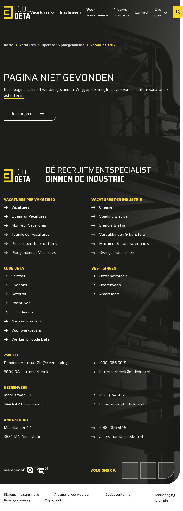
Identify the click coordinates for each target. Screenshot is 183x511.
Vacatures (42, 12)
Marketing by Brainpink (165, 497)
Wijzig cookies (55, 500)
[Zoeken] (178, 12)
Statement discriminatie (21, 494)
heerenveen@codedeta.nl (121, 404)
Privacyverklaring (17, 500)
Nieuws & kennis (121, 12)
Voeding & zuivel (114, 216)
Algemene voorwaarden (72, 494)
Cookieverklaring (118, 494)
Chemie (105, 207)
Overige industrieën (116, 253)
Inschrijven (70, 12)
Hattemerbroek (113, 276)
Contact (142, 12)
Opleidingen (22, 312)
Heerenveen (110, 285)
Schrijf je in (14, 95)
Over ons (161, 12)
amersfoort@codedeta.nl (121, 436)
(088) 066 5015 (112, 363)
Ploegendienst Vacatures (33, 253)
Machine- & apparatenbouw (124, 243)
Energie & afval (112, 225)
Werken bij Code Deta (30, 339)
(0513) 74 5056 (112, 395)
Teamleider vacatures (30, 234)
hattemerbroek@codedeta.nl (124, 372)
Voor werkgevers (97, 12)
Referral (18, 294)
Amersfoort (109, 294)
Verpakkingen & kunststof (123, 234)
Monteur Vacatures (28, 225)
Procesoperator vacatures (34, 243)
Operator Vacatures (28, 216)
